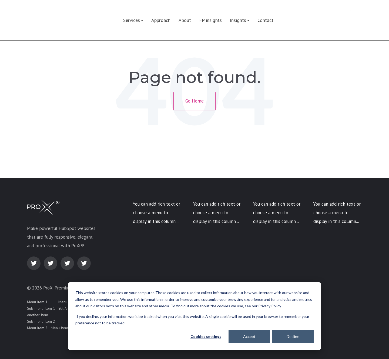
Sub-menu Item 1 (41, 308)
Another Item (37, 314)
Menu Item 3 (37, 327)
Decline (293, 336)
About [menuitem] (185, 20)
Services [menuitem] (131, 20)
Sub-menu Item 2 (41, 321)
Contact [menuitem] (265, 20)
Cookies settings (205, 336)
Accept (249, 336)
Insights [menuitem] (238, 20)
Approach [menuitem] (160, 20)
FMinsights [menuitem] (210, 20)
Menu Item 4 (61, 327)
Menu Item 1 (37, 301)
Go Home (194, 101)
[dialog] (194, 316)
